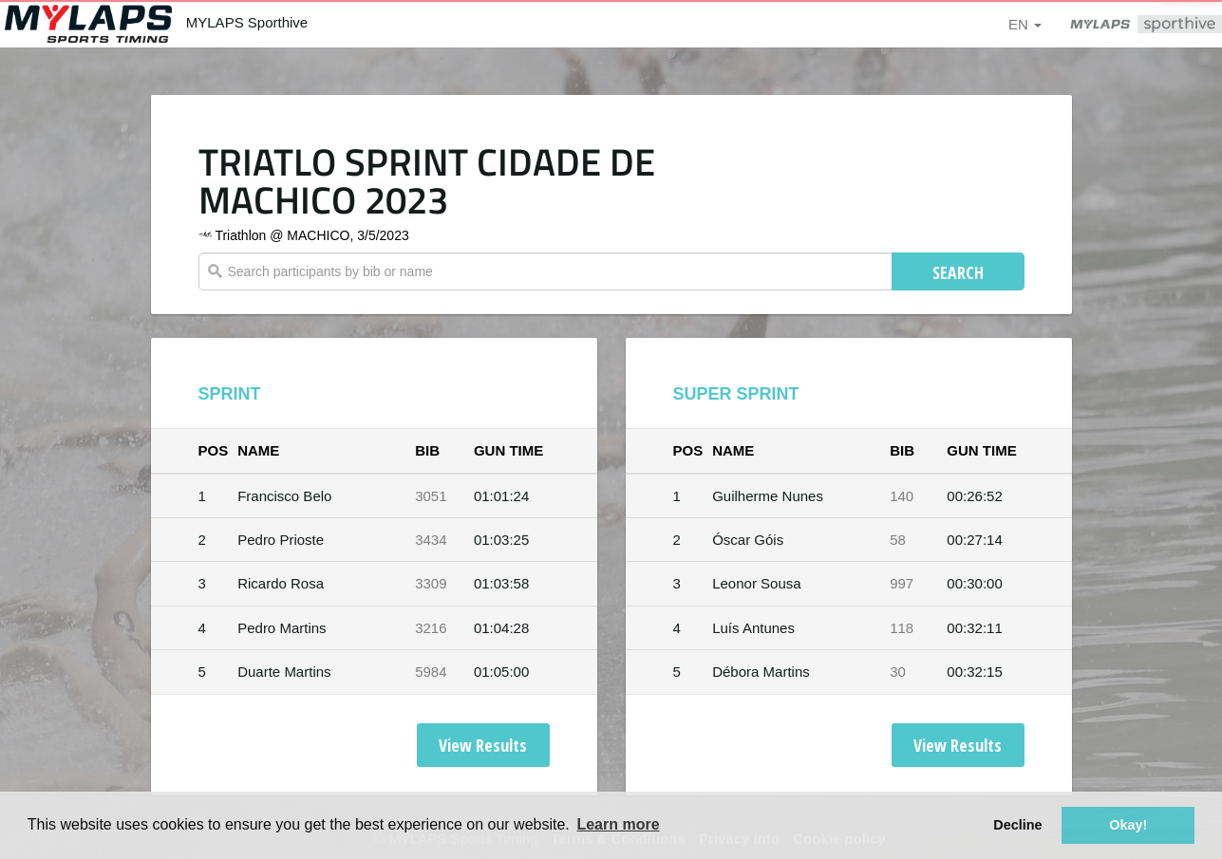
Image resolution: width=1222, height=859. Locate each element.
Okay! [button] (1128, 824)
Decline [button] (1017, 824)
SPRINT (229, 393)
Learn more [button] (617, 824)
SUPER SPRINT (736, 393)
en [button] (1025, 24)
